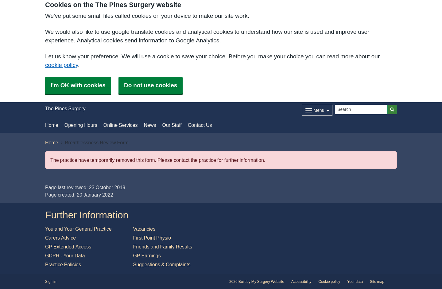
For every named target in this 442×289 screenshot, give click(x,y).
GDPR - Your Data (65, 255)
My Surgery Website (267, 281)
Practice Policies (63, 264)
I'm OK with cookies (78, 85)
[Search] (361, 109)
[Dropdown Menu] (317, 110)
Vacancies (144, 228)
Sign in (50, 281)
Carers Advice (60, 237)
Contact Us (200, 125)
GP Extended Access (68, 246)
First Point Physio (152, 237)
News (150, 125)
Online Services (120, 125)
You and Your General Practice (78, 228)
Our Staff (171, 125)
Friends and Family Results (162, 246)
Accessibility (301, 281)
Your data (355, 281)
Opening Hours (80, 125)
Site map (377, 281)
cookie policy (61, 65)
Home (51, 125)
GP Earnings (147, 255)
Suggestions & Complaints (162, 264)
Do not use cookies (150, 85)
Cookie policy (329, 281)
